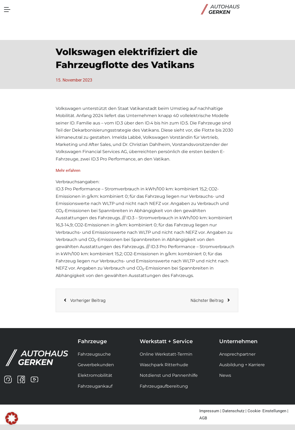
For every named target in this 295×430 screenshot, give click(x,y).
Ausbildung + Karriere (242, 364)
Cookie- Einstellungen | (268, 411)
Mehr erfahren (68, 170)
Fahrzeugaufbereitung (164, 386)
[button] (11, 418)
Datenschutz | (234, 411)
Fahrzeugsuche (94, 354)
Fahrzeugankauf (95, 386)
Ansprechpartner (237, 354)
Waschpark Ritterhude (164, 364)
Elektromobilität (95, 375)
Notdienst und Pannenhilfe (169, 375)
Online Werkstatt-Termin (166, 354)
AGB (203, 418)
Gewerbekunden (96, 364)
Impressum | (210, 411)
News (225, 375)
